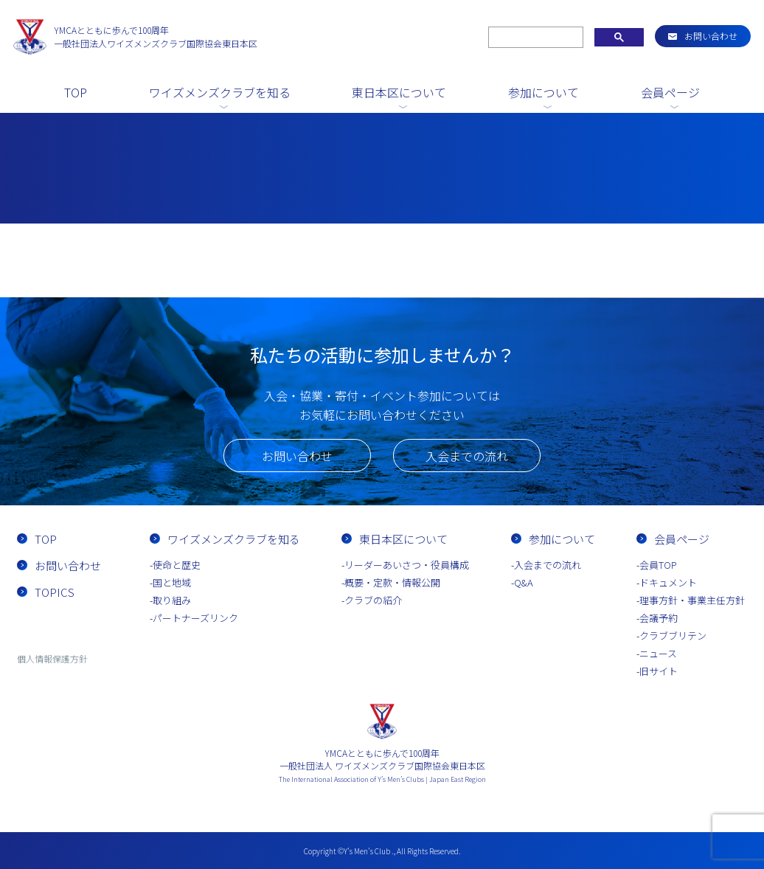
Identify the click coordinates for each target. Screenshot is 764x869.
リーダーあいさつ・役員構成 (406, 565)
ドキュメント (668, 582)
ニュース (658, 653)
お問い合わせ (710, 36)
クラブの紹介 (373, 600)
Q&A (523, 582)
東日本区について (399, 92)
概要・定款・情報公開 (392, 582)
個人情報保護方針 (52, 658)
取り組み (172, 600)
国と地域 (172, 582)
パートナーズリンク (195, 618)
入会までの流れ (467, 456)
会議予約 (658, 618)
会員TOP (658, 565)
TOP (75, 92)
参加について (543, 92)
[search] (534, 37)
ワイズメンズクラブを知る (220, 92)
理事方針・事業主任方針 (692, 600)
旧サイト (658, 671)
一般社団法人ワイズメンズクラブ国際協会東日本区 (155, 36)
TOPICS (54, 592)
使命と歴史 (177, 565)
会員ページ (670, 92)
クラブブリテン (672, 636)
